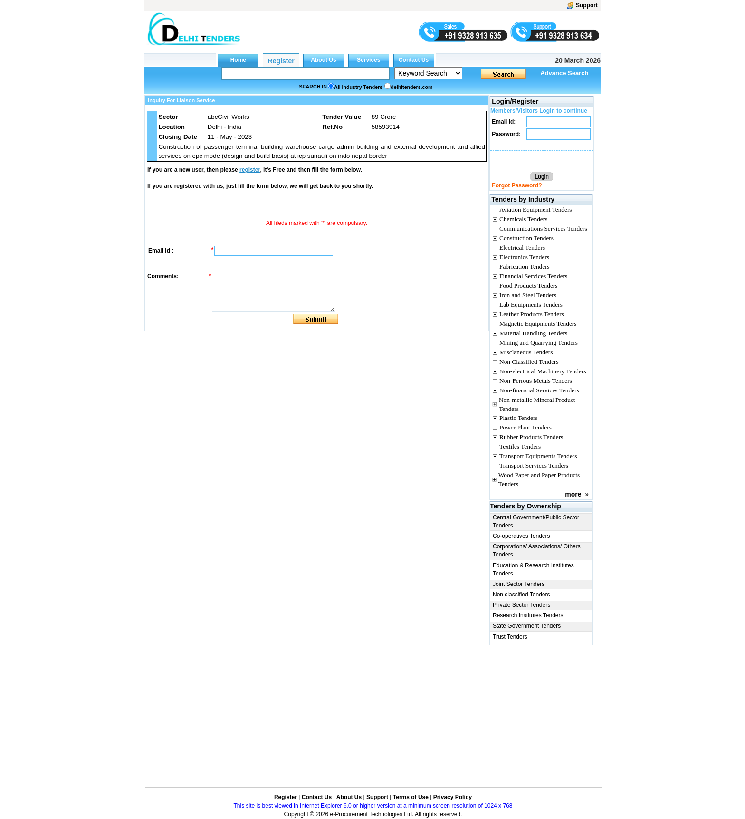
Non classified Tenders (521, 594)
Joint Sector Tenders (518, 584)
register (249, 169)
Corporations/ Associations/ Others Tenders (537, 550)
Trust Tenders (510, 637)
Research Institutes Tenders (528, 615)
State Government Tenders (527, 626)
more (573, 494)
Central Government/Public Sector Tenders (536, 521)
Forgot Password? (517, 185)
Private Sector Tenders (521, 605)
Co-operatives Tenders (521, 536)
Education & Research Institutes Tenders (533, 569)
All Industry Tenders (358, 87)
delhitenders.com (411, 87)
